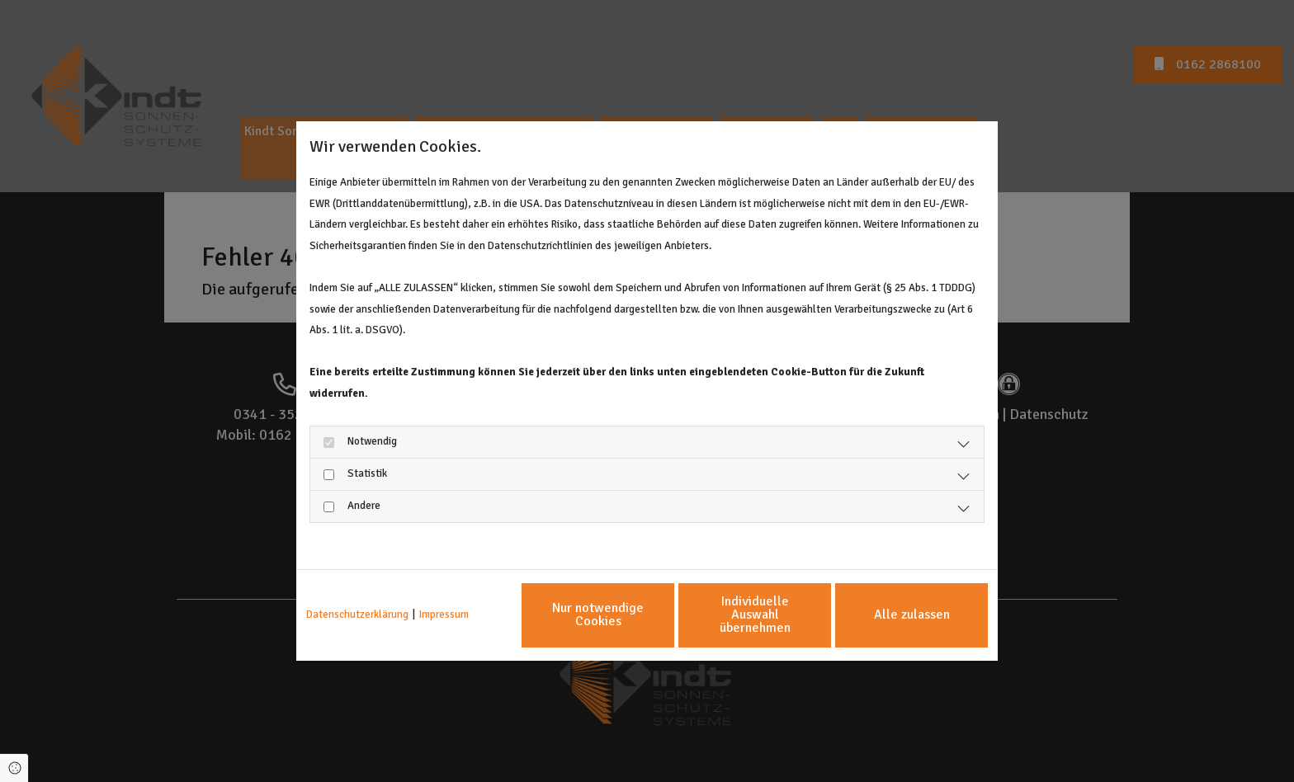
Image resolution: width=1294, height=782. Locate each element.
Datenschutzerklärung (357, 614)
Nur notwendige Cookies (598, 614)
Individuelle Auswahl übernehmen (755, 614)
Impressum (444, 614)
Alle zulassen (912, 614)
